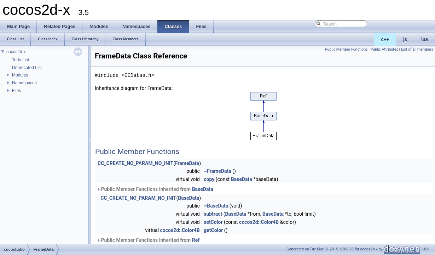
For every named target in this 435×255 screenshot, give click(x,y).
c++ (385, 39)
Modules (20, 75)
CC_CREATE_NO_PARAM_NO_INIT (135, 163)
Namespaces (24, 82)
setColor (213, 222)
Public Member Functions (346, 49)
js (405, 39)
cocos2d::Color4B (259, 222)
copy (209, 179)
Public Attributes (384, 49)
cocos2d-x (16, 51)
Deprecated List (27, 67)
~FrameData (217, 171)
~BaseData (216, 206)
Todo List (20, 59)
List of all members (417, 49)
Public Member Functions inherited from (155, 189)
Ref (196, 240)
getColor (213, 230)
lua (424, 39)
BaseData (241, 179)
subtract (213, 214)
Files (16, 90)
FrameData (187, 163)
